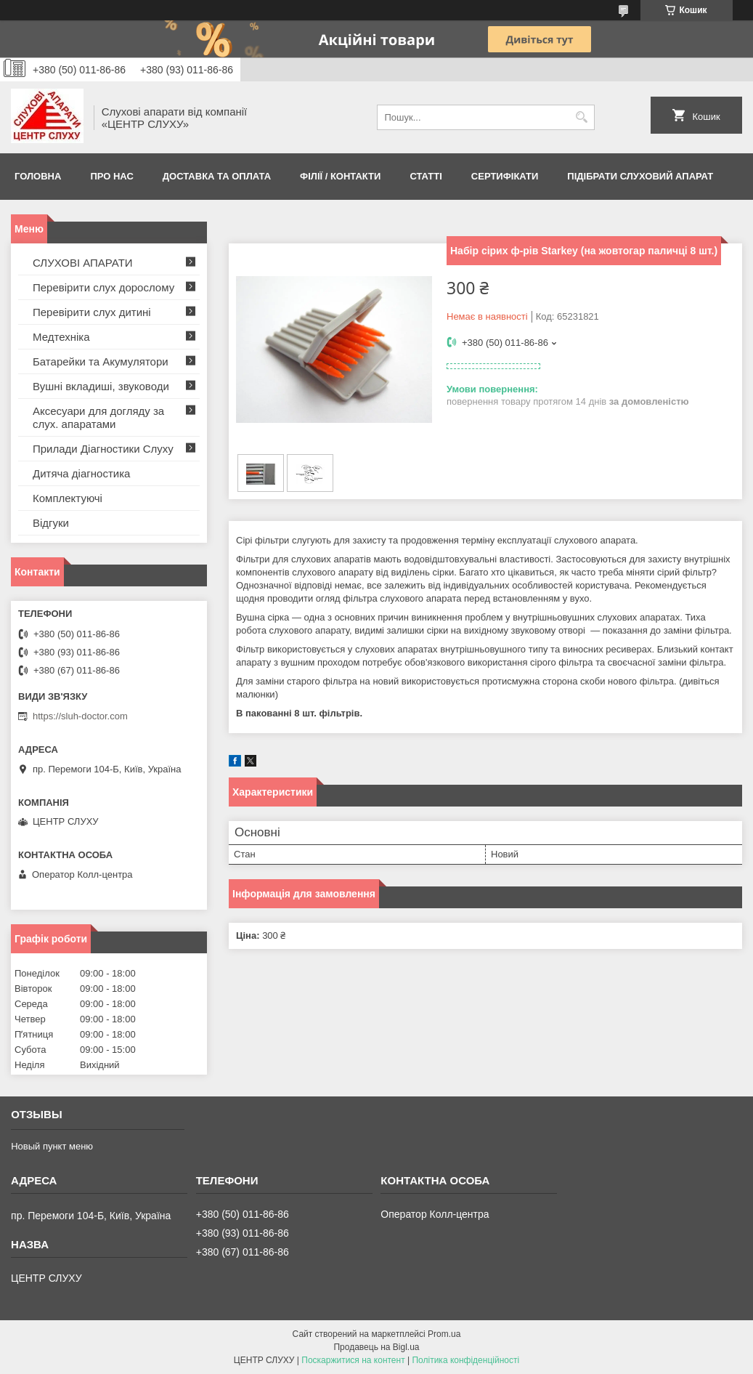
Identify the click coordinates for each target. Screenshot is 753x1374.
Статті (425, 176)
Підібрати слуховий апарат (640, 176)
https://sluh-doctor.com (80, 716)
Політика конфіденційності (465, 1360)
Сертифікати (505, 176)
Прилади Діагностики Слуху (103, 448)
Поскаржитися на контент (352, 1360)
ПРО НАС (111, 176)
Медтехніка (61, 337)
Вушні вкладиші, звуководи (101, 386)
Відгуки (51, 523)
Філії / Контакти (340, 176)
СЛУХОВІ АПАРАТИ (83, 262)
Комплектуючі (67, 498)
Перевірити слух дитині (92, 312)
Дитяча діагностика (81, 473)
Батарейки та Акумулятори (100, 361)
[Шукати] (582, 117)
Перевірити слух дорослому (103, 287)
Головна (38, 176)
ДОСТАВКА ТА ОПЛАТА (217, 176)
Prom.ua (444, 1334)
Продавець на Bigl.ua (376, 1347)
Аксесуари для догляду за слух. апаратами (98, 417)
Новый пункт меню (52, 1146)
